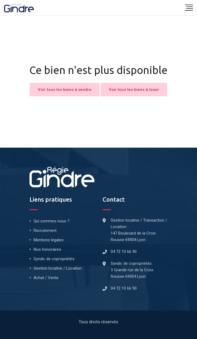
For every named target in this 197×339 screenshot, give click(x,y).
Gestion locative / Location (58, 268)
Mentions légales (49, 240)
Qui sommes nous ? (52, 221)
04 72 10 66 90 (124, 251)
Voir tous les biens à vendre (64, 89)
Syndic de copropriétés (54, 258)
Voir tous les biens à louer (134, 89)
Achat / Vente (46, 277)
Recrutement (45, 230)
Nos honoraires (47, 249)
